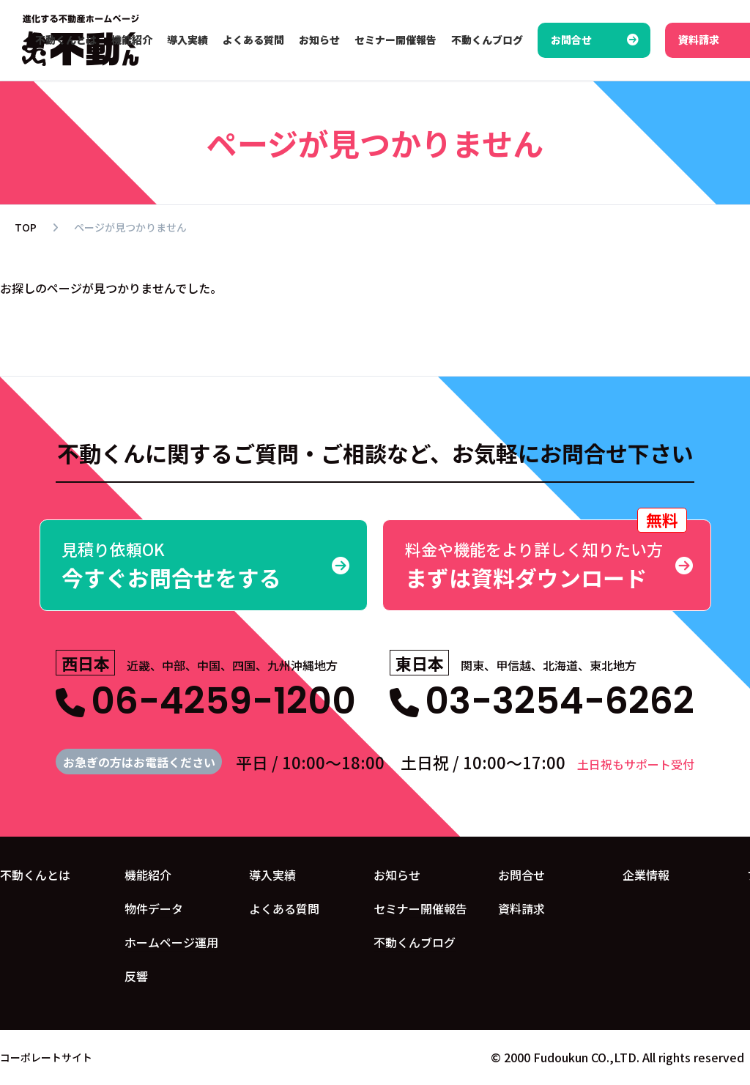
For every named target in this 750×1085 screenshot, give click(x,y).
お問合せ (521, 875)
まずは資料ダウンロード (546, 556)
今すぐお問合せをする (204, 565)
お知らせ (397, 875)
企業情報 (646, 875)
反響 (136, 976)
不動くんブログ (415, 942)
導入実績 (272, 875)
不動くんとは (35, 875)
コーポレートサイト (46, 1057)
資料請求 (521, 908)
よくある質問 (284, 908)
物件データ (154, 908)
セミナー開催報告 (420, 908)
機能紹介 (148, 875)
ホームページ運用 (171, 942)
